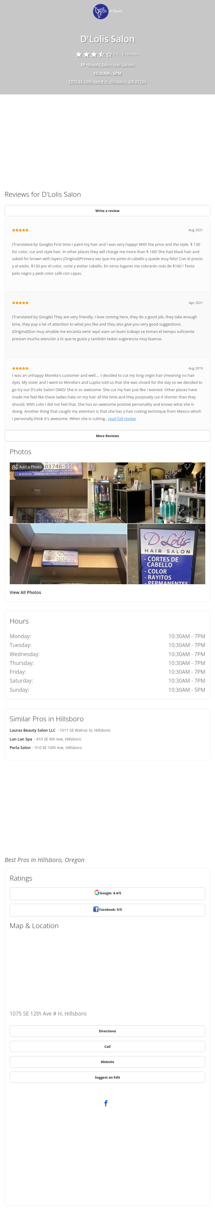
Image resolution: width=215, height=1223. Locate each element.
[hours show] (107, 73)
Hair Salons (124, 64)
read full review (122, 418)
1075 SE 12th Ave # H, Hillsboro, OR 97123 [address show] (107, 81)
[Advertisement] (107, 139)
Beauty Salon (99, 64)
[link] (107, 12)
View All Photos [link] (25, 592)
